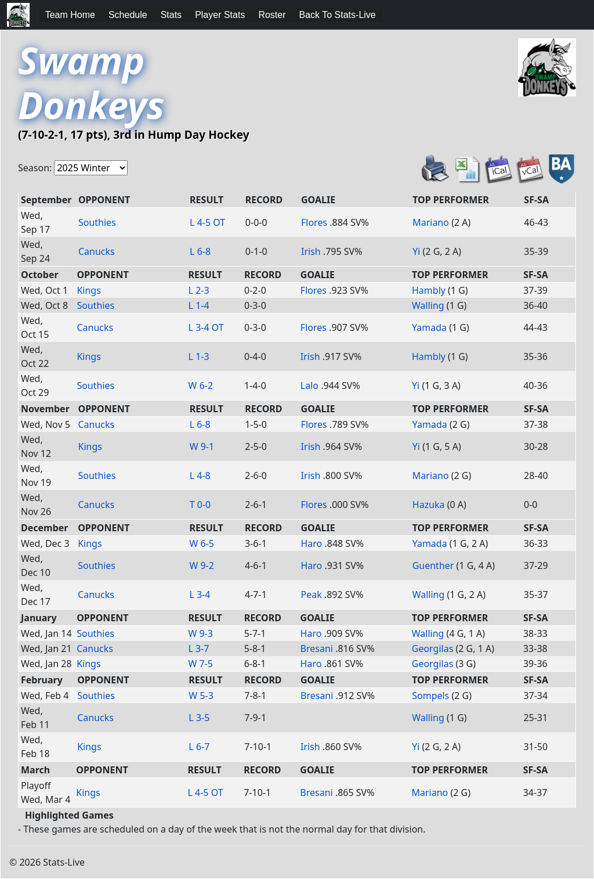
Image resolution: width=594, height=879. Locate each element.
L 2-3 (199, 290)
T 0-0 (200, 504)
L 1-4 (199, 305)
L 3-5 (199, 717)
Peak (310, 594)
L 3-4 (199, 594)
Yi (416, 251)
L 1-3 (199, 356)
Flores (314, 222)
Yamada (429, 327)
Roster (271, 15)
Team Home (70, 15)
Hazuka (428, 504)
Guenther (433, 565)
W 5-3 (201, 695)
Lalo (309, 385)
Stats (171, 15)
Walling (428, 305)
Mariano (430, 222)
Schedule (127, 15)
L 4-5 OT (207, 222)
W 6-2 (201, 385)
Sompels (430, 695)
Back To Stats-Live (337, 15)
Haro (311, 543)
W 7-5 (200, 663)
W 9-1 (202, 446)
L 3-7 (198, 648)
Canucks (96, 251)
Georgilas (433, 648)
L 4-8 (200, 475)
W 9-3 (200, 633)
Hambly (429, 290)
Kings (88, 290)
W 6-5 (201, 543)
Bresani (316, 648)
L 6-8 (200, 251)
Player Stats (220, 15)
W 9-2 (201, 565)
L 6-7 (199, 746)
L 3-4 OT (206, 327)
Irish (311, 251)
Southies (97, 222)
